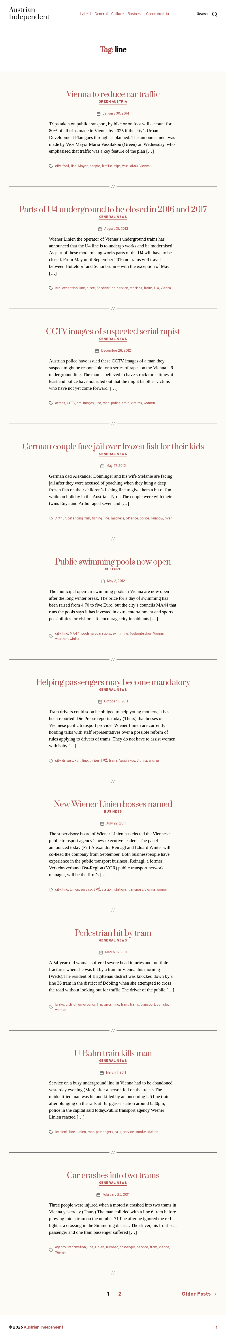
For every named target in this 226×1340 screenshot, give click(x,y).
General (101, 14)
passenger (127, 1247)
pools (85, 634)
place (91, 288)
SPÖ (103, 761)
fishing (97, 518)
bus (57, 288)
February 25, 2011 (115, 1195)
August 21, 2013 (116, 229)
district (71, 1005)
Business (135, 14)
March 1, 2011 (116, 1073)
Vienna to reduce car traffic (113, 94)
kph (77, 761)
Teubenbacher (140, 634)
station (107, 890)
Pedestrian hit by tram (113, 933)
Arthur (60, 518)
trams (113, 761)
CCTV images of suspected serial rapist (113, 332)
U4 (156, 288)
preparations (101, 634)
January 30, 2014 (116, 114)
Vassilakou (130, 166)
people (94, 166)
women (149, 403)
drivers (67, 761)
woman (60, 1010)
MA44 (75, 634)
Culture (117, 14)
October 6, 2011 (116, 701)
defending (75, 518)
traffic (107, 166)
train (125, 403)
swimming (120, 634)
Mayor (83, 166)
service (122, 288)
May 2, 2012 (116, 581)
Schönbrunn (105, 288)
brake (59, 1005)
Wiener (154, 761)
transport (135, 890)
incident (61, 1132)
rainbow (157, 518)
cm (79, 403)
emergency (86, 1005)
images (88, 403)
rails (118, 1132)
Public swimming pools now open (113, 562)
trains (148, 288)
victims (136, 403)
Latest (85, 14)
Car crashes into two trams (113, 1175)
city (58, 166)
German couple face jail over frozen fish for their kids (113, 447)
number (112, 1247)
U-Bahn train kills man (113, 1053)
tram (124, 1005)
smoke (141, 1132)
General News (113, 217)
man (106, 403)
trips (117, 166)
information (76, 1247)
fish (87, 518)
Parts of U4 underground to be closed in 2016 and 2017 (113, 210)
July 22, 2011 (116, 823)
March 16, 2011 (116, 952)
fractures (104, 1005)
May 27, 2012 (116, 466)
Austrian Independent (43, 1327)
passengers (104, 1132)
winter (75, 639)
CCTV (71, 403)
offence (132, 518)
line (74, 166)
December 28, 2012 (116, 351)
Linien (94, 761)
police (115, 403)
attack (60, 403)
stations (136, 288)
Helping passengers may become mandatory (113, 682)
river (168, 518)
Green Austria (157, 14)
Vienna (144, 166)
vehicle (162, 1005)
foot (65, 166)
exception (70, 288)
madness (117, 518)
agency (60, 1247)
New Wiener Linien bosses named (113, 804)
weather (61, 639)
